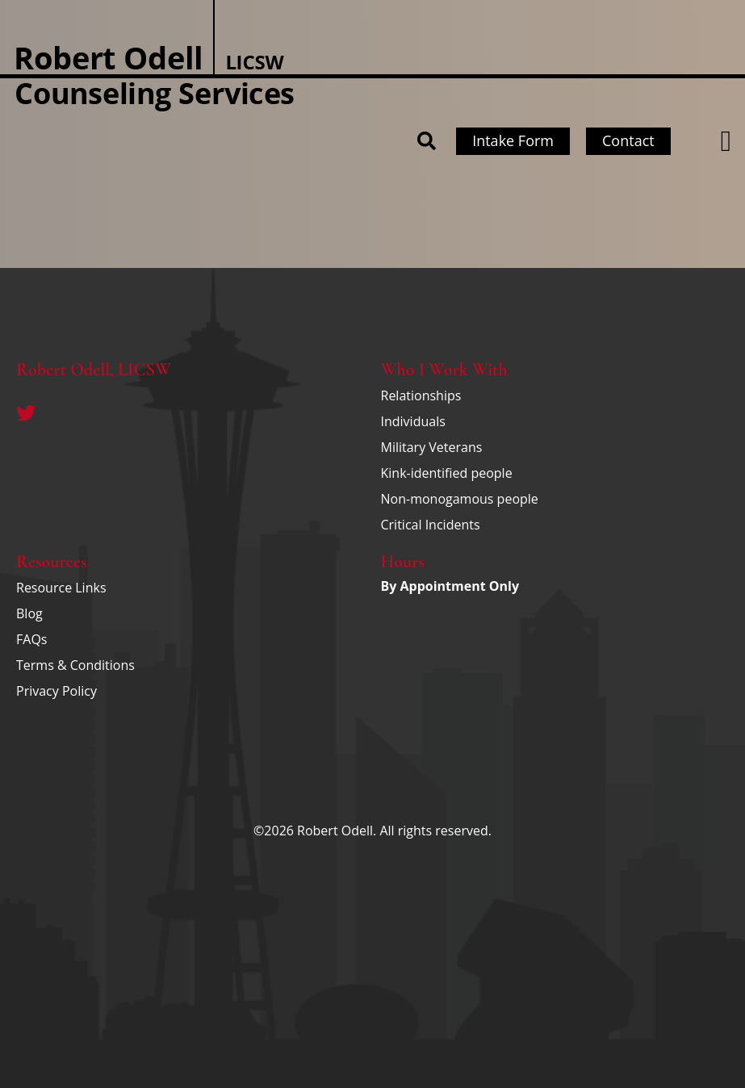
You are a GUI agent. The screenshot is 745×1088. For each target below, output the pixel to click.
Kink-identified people (447, 473)
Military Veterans (432, 447)
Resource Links (61, 588)
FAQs (31, 639)
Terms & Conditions (75, 665)
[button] (726, 141)
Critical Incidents (430, 525)
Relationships (421, 395)
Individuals (413, 421)
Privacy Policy (56, 691)
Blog (29, 613)
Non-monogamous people (459, 499)
